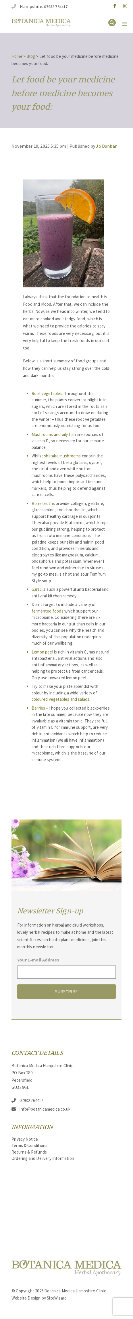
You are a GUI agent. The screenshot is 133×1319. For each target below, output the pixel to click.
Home (16, 56)
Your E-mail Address (38, 960)
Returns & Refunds (29, 1152)
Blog (30, 56)
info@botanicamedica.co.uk (45, 1109)
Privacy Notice (24, 1139)
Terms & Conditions (29, 1145)
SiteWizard (57, 1298)
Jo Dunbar (106, 146)
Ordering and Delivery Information (42, 1158)
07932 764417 (56, 6)
